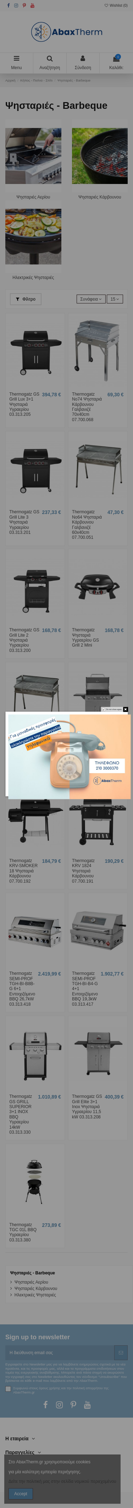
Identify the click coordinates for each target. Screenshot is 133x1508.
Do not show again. (114, 710)
